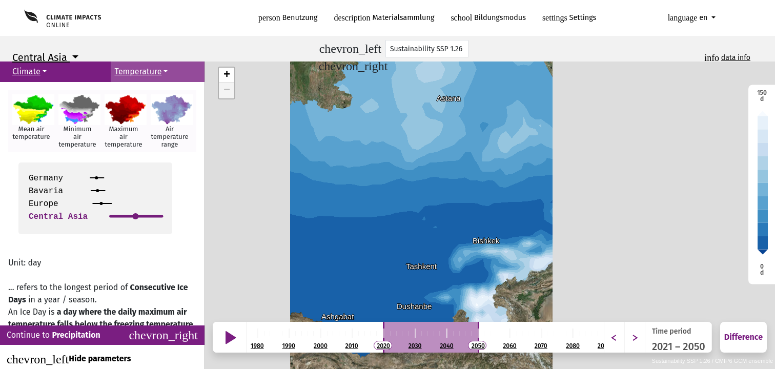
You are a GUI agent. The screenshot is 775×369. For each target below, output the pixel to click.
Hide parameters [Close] (69, 359)
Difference (743, 337)
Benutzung (288, 17)
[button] (31, 121)
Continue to (102, 335)
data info (735, 57)
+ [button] (226, 75)
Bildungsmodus (488, 17)
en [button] (689, 17)
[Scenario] (426, 48)
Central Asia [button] (41, 57)
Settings (569, 17)
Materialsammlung (384, 17)
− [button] (226, 90)
